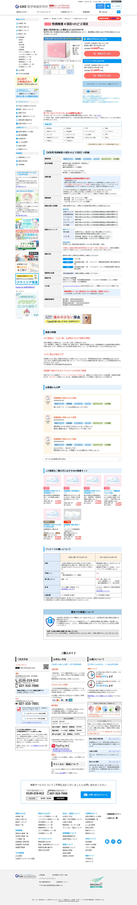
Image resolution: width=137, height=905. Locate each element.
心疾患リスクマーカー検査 (25, 858)
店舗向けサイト (116, 1)
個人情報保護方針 (44, 882)
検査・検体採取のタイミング (48, 844)
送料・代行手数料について (72, 819)
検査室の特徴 (67, 850)
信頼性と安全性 (68, 856)
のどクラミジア (70, 134)
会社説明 (88, 850)
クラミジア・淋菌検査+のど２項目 (112, 492)
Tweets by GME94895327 (25, 287)
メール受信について (36, 745)
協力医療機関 (22, 135)
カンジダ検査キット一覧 (26, 64)
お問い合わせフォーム (96, 795)
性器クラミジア (51, 131)
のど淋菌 (88, 134)
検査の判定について (25, 123)
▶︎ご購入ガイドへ (21, 186)
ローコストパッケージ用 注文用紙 (35, 718)
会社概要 (88, 842)
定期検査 (21, 49)
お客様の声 (22, 138)
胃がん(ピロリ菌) (91, 137)
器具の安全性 (22, 161)
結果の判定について (70, 839)
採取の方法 (22, 113)
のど (67, 259)
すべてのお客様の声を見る (55, 459)
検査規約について (62, 882)
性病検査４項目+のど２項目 (80, 18)
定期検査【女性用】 (22, 844)
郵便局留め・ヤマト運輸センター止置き (100, 696)
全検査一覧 (22, 23)
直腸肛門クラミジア (52, 137)
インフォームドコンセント (71, 286)
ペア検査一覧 (20, 839)
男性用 (21, 40)
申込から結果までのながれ (27, 106)
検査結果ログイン (114, 814)
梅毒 (106, 128)
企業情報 (80, 1)
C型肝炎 (68, 128)
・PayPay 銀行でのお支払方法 (62, 751)
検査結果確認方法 (69, 836)
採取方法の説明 (43, 850)
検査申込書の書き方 (45, 847)
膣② (67, 267)
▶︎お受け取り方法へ (22, 215)
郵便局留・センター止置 (71, 825)
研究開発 (21, 164)
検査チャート (90, 830)
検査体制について (24, 157)
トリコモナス (109, 131)
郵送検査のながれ (44, 842)
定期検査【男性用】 (22, 842)
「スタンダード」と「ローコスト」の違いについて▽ (102, 84)
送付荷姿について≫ (68, 589)
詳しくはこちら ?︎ (114, 739)
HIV (87, 128)
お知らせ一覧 (87, 1)
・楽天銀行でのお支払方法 (60, 749)
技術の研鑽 (67, 853)
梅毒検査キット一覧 (25, 62)
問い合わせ (103, 12)
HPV (106, 134)
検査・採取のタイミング (26, 116)
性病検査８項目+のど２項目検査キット (92, 492)
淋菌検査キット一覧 (25, 59)
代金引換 (55, 669)
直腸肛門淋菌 (70, 137)
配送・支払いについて (25, 109)
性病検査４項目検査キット (72, 492)
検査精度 (86, 12)
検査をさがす (22, 12)
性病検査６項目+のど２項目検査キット (52, 492)
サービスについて (44, 12)
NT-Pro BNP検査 (23, 73)
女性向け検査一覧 (21, 836)
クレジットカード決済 (59, 684)
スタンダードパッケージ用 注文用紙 (34, 713)
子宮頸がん (69, 140)
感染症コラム (22, 149)
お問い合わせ (106, 1)
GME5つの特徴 (90, 844)
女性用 (21, 42)
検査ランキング (23, 30)
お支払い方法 (67, 816)
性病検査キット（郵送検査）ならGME (53, 18)
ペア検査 (21, 47)
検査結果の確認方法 (25, 120)
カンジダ (49, 134)
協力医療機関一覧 (91, 819)
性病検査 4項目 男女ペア (72, 526)
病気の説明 (22, 146)
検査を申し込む (102, 54)
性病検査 (21, 37)
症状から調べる (23, 27)
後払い (54, 755)
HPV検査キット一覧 (25, 57)
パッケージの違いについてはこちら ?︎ (31, 722)
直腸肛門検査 (20, 847)
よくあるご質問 (97, 1)
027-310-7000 (58, 793)
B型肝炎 (49, 128)
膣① (67, 262)
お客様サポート (67, 12)
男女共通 (21, 45)
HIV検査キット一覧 (25, 66)
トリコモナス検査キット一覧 (28, 54)
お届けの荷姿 (67, 822)
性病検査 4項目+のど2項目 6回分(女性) (52, 526)
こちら (98, 115)
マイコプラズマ (90, 131)
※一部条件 (113, 18)
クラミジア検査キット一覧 (27, 52)
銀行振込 (55, 705)
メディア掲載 (90, 847)
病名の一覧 (22, 34)
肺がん (107, 137)
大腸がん (49, 140)
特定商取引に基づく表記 (60, 875)
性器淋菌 (68, 131)
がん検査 (21, 70)
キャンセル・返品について (72, 828)
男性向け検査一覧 (21, 833)
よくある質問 (22, 142)
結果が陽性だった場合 (25, 131)
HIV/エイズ (89, 861)
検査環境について (69, 847)
